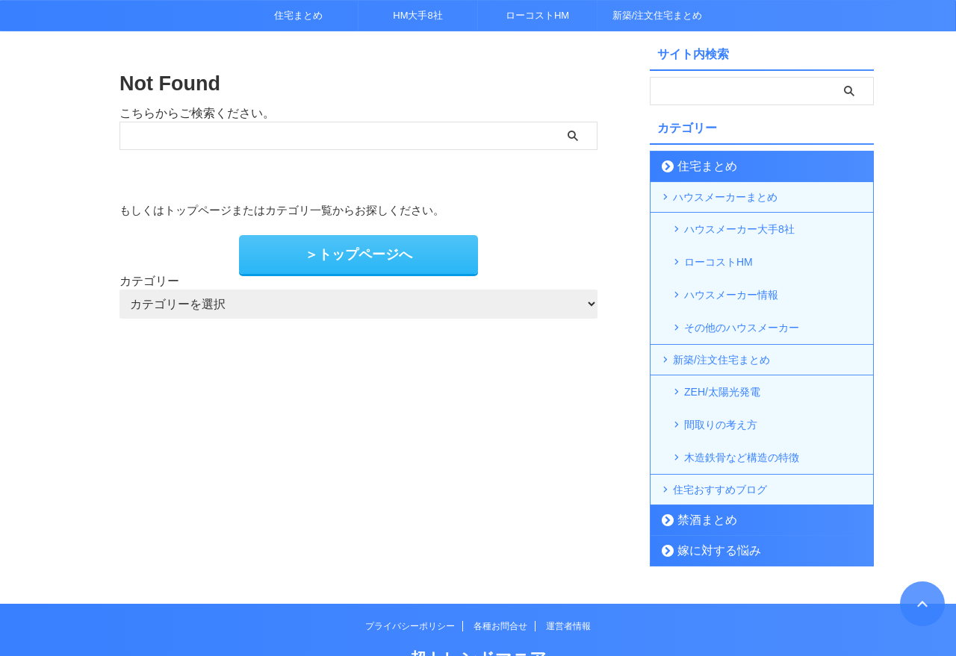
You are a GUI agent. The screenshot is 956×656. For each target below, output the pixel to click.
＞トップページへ (358, 252)
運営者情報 (568, 575)
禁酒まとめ (699, 469)
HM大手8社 (417, 15)
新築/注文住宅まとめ (657, 15)
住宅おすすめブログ (720, 439)
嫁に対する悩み (709, 499)
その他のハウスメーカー (741, 299)
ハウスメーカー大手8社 (739, 228)
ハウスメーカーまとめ (725, 197)
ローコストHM (537, 15)
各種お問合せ (500, 575)
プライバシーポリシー (410, 575)
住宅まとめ (298, 15)
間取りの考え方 (720, 384)
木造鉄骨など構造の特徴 (741, 408)
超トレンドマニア (478, 608)
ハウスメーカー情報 (731, 275)
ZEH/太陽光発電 (722, 360)
